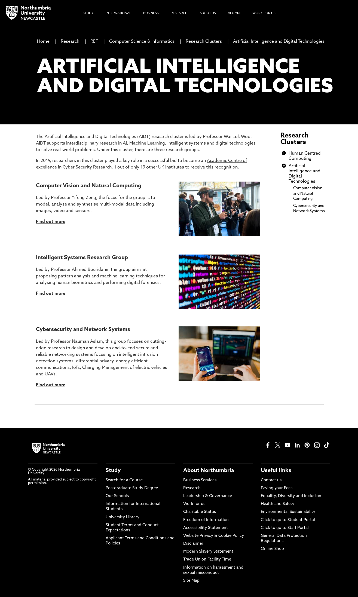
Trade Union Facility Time (207, 560)
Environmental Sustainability (288, 512)
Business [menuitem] (151, 13)
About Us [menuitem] (208, 13)
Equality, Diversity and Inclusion (291, 496)
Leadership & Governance (207, 496)
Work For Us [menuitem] (264, 13)
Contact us (271, 480)
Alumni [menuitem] (234, 13)
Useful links (276, 470)
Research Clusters (204, 41)
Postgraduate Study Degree (132, 488)
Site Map (191, 581)
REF (94, 41)
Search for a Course (124, 480)
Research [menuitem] (179, 13)
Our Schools (117, 496)
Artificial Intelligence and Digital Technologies (279, 41)
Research (70, 41)
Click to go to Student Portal (288, 520)
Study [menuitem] (88, 13)
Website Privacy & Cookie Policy (213, 536)
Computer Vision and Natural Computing (307, 193)
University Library (122, 517)
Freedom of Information (206, 520)
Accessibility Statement (205, 528)
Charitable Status (199, 512)
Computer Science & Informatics (142, 41)
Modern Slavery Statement (208, 552)
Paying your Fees (276, 488)
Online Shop (272, 549)
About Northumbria (208, 470)
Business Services (199, 480)
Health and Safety (277, 504)
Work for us (194, 504)
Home (43, 41)
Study (113, 470)
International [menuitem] (118, 13)
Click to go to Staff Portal (285, 528)
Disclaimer (193, 544)
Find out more (50, 294)
